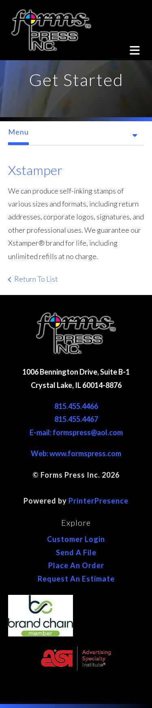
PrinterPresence (98, 500)
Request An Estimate (76, 578)
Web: (40, 453)
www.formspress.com (85, 453)
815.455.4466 (76, 406)
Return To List (36, 278)
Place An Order (76, 565)
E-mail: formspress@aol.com (76, 432)
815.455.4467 (76, 419)
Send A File (76, 552)
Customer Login (76, 539)
